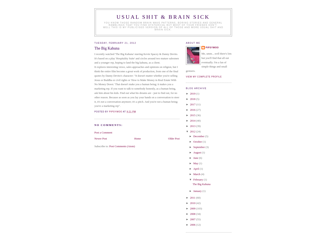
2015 (193, 115)
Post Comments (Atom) (122, 146)
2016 (193, 109)
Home (137, 138)
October (198, 141)
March (197, 174)
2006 (193, 224)
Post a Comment (103, 132)
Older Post (174, 138)
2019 (193, 93)
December (199, 136)
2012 (193, 131)
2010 (193, 203)
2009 (193, 208)
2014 (193, 120)
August (197, 152)
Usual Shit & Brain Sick (163, 17)
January (198, 191)
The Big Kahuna (201, 184)
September (199, 147)
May (196, 163)
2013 (193, 126)
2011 (193, 197)
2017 (193, 104)
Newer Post (100, 138)
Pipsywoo (212, 47)
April (196, 168)
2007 (193, 219)
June (196, 157)
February (198, 179)
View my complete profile (204, 77)
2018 (193, 99)
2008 (193, 213)
